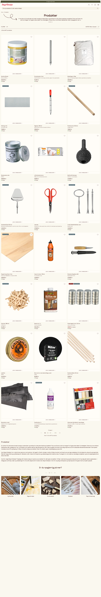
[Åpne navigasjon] (98, 4)
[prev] (41, 432)
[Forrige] (54, 472)
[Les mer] (50, 22)
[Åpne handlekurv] (95, 5)
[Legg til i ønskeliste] (92, 5)
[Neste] (46, 472)
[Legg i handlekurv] (17, 74)
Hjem (2, 12)
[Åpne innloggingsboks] (88, 4)
